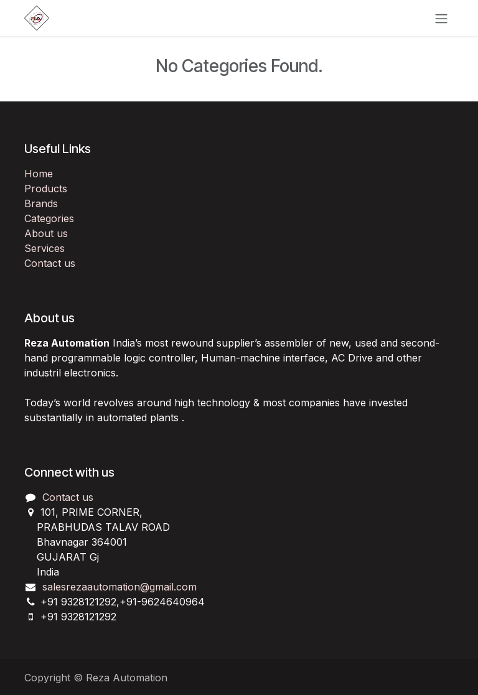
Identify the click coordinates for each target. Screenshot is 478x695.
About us (46, 233)
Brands (41, 203)
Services (44, 248)
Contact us (49, 263)
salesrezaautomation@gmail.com (119, 587)
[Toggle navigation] (441, 18)
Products (45, 188)
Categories (49, 218)
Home (38, 173)
